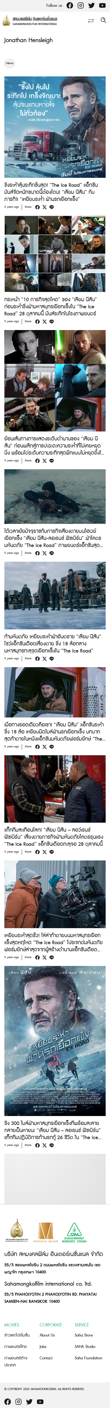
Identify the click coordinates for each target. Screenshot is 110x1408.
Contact (46, 1358)
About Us (47, 1335)
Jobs (43, 1347)
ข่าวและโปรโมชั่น (17, 1335)
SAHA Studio (85, 1347)
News (9, 63)
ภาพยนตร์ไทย (15, 1347)
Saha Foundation (88, 1358)
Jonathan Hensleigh (28, 40)
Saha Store (84, 1335)
